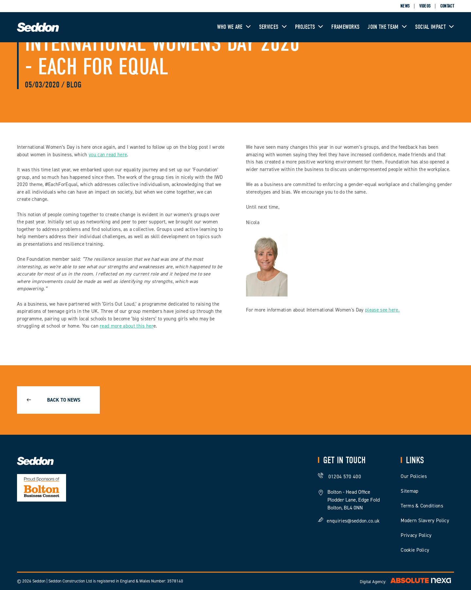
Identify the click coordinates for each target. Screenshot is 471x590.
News (405, 6)
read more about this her (126, 326)
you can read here (108, 154)
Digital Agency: (407, 581)
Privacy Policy (416, 535)
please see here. (382, 310)
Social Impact (434, 27)
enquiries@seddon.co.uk (353, 520)
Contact (447, 6)
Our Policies (414, 476)
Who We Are (234, 27)
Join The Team (387, 27)
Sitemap (409, 491)
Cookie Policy (415, 550)
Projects (309, 27)
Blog (73, 85)
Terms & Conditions (422, 506)
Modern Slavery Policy (425, 520)
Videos (425, 6)
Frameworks (345, 27)
